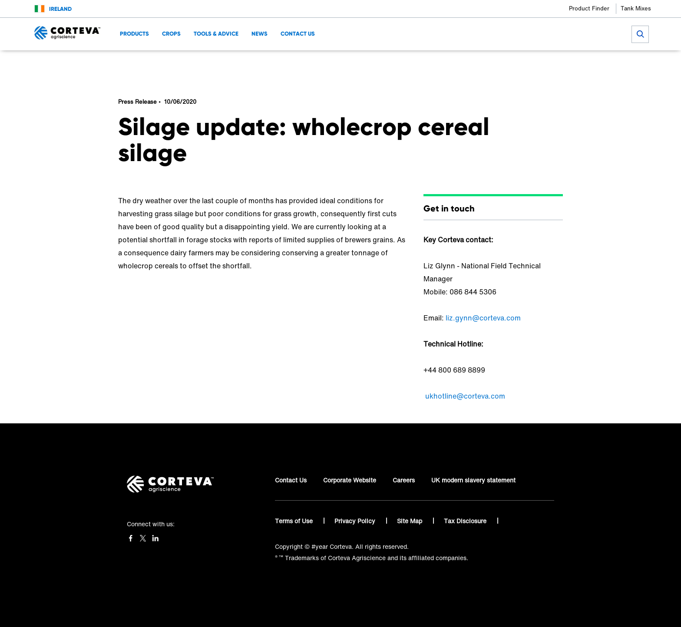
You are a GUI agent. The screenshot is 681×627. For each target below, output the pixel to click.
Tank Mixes (636, 8)
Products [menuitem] (134, 33)
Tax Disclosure (466, 520)
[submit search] (640, 34)
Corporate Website (349, 480)
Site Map (410, 520)
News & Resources (256, 63)
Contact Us (291, 480)
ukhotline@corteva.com (465, 396)
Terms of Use (294, 520)
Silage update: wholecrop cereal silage (327, 63)
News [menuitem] (259, 33)
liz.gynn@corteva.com (483, 318)
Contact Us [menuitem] (298, 33)
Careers (404, 480)
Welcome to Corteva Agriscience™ (168, 63)
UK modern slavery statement (473, 480)
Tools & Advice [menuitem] (216, 33)
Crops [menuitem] (171, 33)
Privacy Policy (355, 520)
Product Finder (589, 8)
